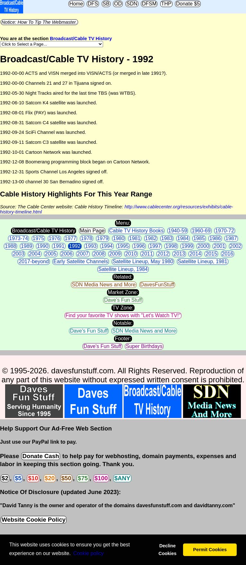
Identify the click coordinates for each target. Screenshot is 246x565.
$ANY (122, 478)
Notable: (123, 323)
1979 (103, 238)
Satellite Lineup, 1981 (202, 261)
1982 (151, 238)
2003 (18, 253)
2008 (99, 253)
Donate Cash (40, 456)
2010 (131, 253)
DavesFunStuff (157, 284)
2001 (219, 246)
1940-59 (177, 230)
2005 (51, 253)
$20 (50, 478)
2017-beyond (33, 261)
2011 (147, 253)
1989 (26, 246)
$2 (5, 478)
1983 (167, 238)
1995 (123, 246)
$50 (66, 478)
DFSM (149, 3)
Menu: (123, 223)
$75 (83, 478)
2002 (236, 246)
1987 (231, 238)
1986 (215, 238)
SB (106, 3)
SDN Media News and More (104, 284)
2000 (203, 246)
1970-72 (224, 230)
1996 (139, 246)
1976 (54, 238)
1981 (135, 238)
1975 (38, 238)
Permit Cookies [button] (210, 549)
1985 (199, 238)
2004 (34, 253)
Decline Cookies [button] (167, 549)
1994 (107, 246)
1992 (75, 246)
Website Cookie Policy (34, 519)
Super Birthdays (144, 346)
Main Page (92, 230)
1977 (70, 238)
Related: (123, 277)
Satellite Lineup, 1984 (123, 269)
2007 (83, 253)
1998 (171, 246)
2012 (163, 253)
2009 (115, 253)
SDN (132, 3)
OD (118, 3)
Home (76, 3)
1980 (119, 238)
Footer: (123, 338)
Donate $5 (188, 3)
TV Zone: (123, 307)
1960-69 (201, 230)
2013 (179, 253)
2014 (195, 253)
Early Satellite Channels (80, 261)
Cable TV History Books (136, 230)
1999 (187, 246)
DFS (93, 3)
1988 (10, 246)
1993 (91, 246)
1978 (86, 238)
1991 (59, 246)
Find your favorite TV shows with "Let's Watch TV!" (123, 315)
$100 (101, 478)
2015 (211, 253)
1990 (42, 246)
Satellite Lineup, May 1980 (143, 261)
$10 (33, 478)
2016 (227, 253)
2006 (67, 253)
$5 (18, 478)
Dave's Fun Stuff (123, 300)
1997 (155, 246)
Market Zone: (123, 292)
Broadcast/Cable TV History (81, 38)
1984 (183, 238)
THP (166, 3)
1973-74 (18, 238)
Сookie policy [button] (88, 553)
